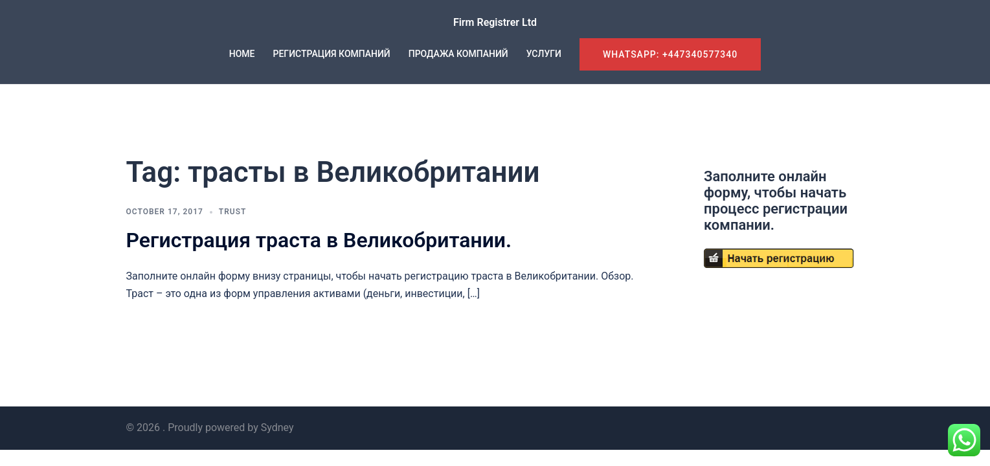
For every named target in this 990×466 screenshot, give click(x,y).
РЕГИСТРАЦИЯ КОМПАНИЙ (331, 54)
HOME (242, 54)
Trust (233, 211)
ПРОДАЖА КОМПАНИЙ (458, 54)
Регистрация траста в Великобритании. (319, 240)
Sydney (277, 427)
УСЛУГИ (543, 54)
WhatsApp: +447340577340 (670, 54)
